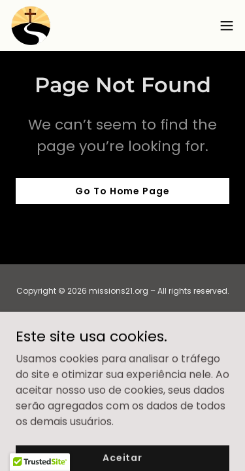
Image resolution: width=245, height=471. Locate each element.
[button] (227, 25)
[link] (30, 25)
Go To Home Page (122, 191)
